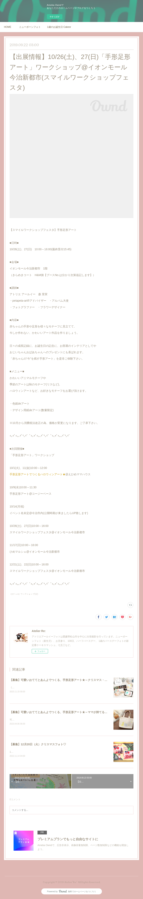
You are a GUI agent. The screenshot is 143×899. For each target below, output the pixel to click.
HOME (7, 27)
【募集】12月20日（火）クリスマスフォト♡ (38, 745)
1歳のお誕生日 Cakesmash (59, 27)
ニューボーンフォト (30, 27)
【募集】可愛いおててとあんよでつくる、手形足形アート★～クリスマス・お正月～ (63, 680)
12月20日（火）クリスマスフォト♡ (29, 752)
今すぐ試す (55, 17)
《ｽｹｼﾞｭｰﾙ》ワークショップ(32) (24, 594)
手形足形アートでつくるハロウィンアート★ (37, 474)
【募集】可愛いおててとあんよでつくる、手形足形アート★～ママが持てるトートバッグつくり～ (71, 712)
